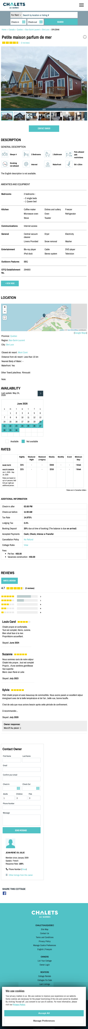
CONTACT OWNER (44, 128)
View (26, 545)
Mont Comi (23, 352)
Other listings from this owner (21, 874)
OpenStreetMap (72, 330)
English (40, 949)
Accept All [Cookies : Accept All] (44, 1013)
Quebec (13, 336)
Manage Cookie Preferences (44, 945)
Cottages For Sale (45, 980)
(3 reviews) (25, 42)
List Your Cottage (45, 960)
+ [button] (5, 307)
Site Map (44, 929)
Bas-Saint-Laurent (17, 340)
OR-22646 (55, 29)
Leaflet (62, 330)
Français (48, 949)
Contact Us (44, 933)
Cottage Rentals (44, 976)
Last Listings (44, 984)
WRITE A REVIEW (9, 580)
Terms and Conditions (45, 937)
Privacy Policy (45, 941)
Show (24, 869)
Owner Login (45, 964)
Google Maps (80, 332)
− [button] (5, 312)
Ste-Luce (10, 344)
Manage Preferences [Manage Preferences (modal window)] (44, 1021)
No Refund (28, 539)
